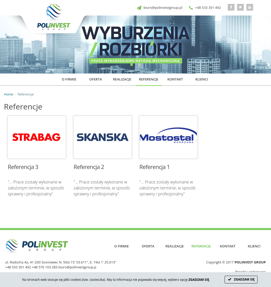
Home (8, 94)
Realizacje (122, 79)
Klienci (201, 79)
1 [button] (131, 67)
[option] (135, 44)
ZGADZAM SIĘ (241, 279)
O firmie (69, 79)
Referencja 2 (89, 167)
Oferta (95, 79)
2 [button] (139, 67)
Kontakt (175, 79)
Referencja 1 (154, 167)
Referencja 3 (23, 167)
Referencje (148, 79)
